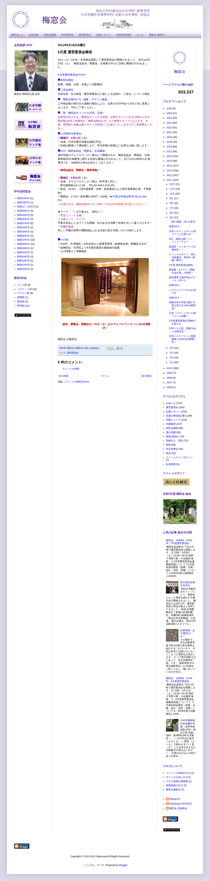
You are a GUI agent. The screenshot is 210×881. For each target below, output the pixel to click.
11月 (172, 188)
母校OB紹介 (172, 436)
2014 (170, 165)
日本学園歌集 (187, 720)
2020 (170, 137)
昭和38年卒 (23, 244)
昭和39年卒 (23, 248)
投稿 (168, 444)
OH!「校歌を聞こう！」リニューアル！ (182, 240)
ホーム (140, 34)
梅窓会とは (17, 34)
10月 (172, 193)
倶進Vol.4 (174, 285)
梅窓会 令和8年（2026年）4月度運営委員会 (179, 680)
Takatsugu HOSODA (180, 803)
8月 (171, 203)
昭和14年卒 (23, 198)
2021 (170, 132)
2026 (170, 108)
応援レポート (103, 34)
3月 (171, 352)
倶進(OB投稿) (123, 34)
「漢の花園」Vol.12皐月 (182, 221)
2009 (170, 373)
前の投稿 (146, 375)
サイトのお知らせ (176, 777)
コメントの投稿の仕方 (178, 772)
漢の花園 (171, 432)
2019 (170, 141)
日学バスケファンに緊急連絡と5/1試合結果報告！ (182, 339)
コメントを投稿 (70, 368)
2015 (170, 160)
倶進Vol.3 (174, 297)
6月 (171, 212)
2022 (170, 127)
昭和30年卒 (23, 219)
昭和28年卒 (23, 210)
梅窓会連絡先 (173, 789)
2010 (170, 368)
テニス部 (22, 284)
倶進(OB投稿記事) (176, 415)
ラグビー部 (23, 293)
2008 (170, 377)
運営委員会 (85, 34)
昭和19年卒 (23, 202)
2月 (171, 357)
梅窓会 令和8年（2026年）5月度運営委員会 (179, 542)
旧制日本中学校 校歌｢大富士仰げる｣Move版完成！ (182, 305)
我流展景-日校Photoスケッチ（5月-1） (182, 279)
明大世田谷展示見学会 (187, 584)
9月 (171, 198)
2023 (170, 122)
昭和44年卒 (23, 260)
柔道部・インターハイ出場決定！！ (182, 248)
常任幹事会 (67, 34)
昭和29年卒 (23, 215)
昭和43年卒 (23, 256)
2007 (170, 382)
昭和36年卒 (23, 235)
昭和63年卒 (23, 269)
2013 (170, 170)
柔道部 (20, 301)
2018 (170, 146)
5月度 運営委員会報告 (181, 265)
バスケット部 (24, 289)
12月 (172, 184)
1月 (171, 362)
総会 (168, 453)
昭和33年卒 (23, 227)
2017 (170, 151)
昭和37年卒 (23, 239)
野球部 (20, 305)
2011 (170, 180)
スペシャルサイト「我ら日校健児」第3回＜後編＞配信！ (182, 257)
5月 (171, 217)
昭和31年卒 (23, 223)
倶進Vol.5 (174, 226)
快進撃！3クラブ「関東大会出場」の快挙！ (182, 271)
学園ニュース (173, 419)
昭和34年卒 (23, 231)
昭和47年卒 (23, 264)
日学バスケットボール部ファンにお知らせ (182, 233)
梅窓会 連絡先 (156, 34)
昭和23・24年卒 (26, 206)
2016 (170, 156)
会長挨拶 (33, 34)
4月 (171, 348)
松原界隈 (171, 464)
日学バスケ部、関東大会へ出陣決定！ (182, 330)
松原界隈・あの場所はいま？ (187, 633)
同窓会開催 (50, 34)
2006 (170, 387)
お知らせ (171, 403)
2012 (170, 175)
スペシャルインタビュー (179, 457)
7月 (171, 208)
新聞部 (20, 297)
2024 (170, 118)
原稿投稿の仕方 (174, 785)
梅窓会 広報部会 (178, 808)
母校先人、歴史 (174, 440)
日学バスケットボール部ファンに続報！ (182, 314)
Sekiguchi (174, 799)
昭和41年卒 (23, 252)
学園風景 (171, 424)
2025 (170, 113)
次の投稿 (63, 375)
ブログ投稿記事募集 (177, 781)
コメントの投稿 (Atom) (76, 381)
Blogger (123, 865)
